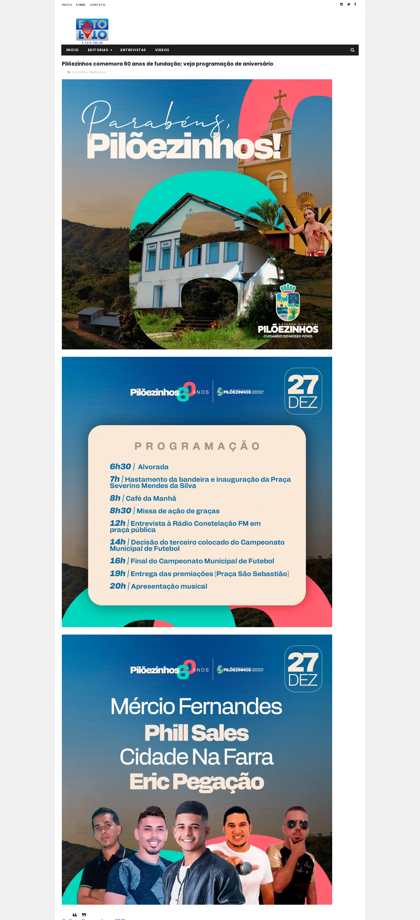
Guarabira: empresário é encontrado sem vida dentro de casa (327, 291)
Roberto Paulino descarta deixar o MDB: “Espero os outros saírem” (324, 316)
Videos (162, 50)
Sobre (81, 5)
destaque (97, 86)
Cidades (79, 86)
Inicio (67, 5)
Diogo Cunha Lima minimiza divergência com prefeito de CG (326, 340)
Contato (97, 5)
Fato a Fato (105, 913)
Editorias (98, 50)
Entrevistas (133, 50)
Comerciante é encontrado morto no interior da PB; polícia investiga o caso (323, 887)
